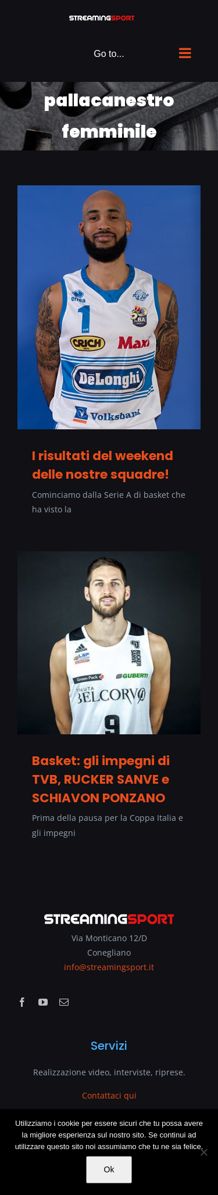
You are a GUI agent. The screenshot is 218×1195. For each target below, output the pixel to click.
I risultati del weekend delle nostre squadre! (102, 465)
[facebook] (22, 1002)
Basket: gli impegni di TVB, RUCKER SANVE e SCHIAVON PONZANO (101, 779)
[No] (203, 1152)
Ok (109, 1169)
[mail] (64, 1002)
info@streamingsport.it (109, 966)
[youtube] (43, 1002)
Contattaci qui (109, 1095)
